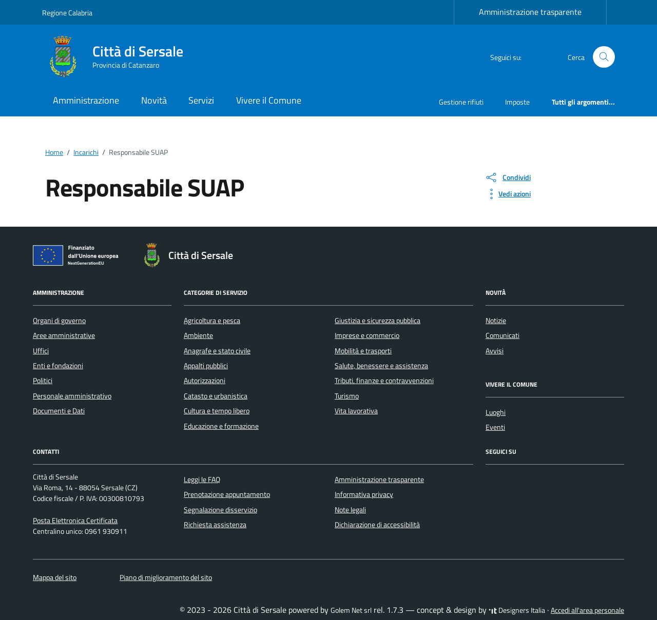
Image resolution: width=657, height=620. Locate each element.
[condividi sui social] (507, 177)
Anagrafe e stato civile (217, 350)
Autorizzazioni (204, 380)
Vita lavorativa (356, 410)
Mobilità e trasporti (363, 350)
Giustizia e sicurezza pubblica (377, 320)
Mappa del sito (54, 577)
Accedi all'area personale (587, 610)
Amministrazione (86, 100)
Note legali (350, 509)
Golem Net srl (351, 610)
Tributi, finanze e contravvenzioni (384, 380)
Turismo (347, 396)
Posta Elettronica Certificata (75, 520)
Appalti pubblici (206, 365)
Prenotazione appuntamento (227, 494)
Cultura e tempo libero (216, 410)
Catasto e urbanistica (215, 396)
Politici (42, 380)
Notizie (496, 320)
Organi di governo (59, 320)
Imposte (517, 101)
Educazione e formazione (221, 426)
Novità (154, 100)
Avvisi (495, 350)
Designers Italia (517, 610)
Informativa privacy (364, 494)
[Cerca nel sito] (604, 57)
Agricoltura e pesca (212, 320)
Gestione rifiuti (461, 101)
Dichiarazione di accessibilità (377, 524)
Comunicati (502, 335)
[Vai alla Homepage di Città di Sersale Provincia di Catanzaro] (119, 57)
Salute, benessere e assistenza (381, 365)
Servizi (201, 100)
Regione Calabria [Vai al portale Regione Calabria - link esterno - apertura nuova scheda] (67, 12)
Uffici (41, 350)
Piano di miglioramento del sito (166, 577)
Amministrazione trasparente (530, 12)
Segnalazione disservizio (220, 509)
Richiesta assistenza (215, 524)
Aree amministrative (64, 335)
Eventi (495, 427)
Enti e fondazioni (58, 365)
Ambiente (198, 335)
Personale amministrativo (72, 396)
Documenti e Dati (59, 410)
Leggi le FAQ (202, 479)
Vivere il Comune (268, 100)
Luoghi (496, 412)
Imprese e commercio (367, 335)
